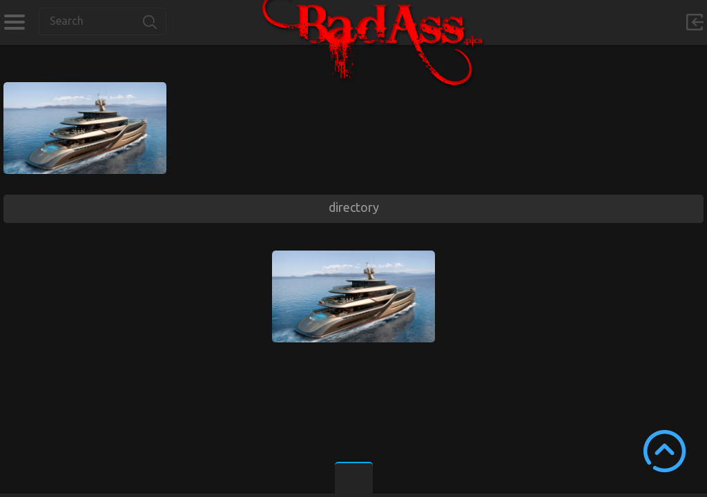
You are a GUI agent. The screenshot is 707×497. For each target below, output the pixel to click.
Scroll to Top (664, 451)
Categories (14, 22)
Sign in (695, 22)
